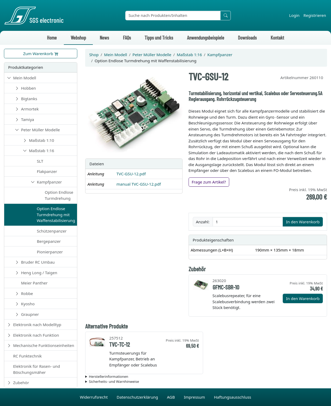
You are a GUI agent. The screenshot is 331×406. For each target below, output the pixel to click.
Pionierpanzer (50, 251)
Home (52, 38)
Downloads (247, 38)
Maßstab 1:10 (41, 140)
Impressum (195, 397)
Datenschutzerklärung (138, 397)
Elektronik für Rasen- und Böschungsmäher (36, 369)
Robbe (27, 293)
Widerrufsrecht (94, 397)
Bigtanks (29, 98)
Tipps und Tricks (159, 38)
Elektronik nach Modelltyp (37, 324)
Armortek (30, 109)
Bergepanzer (49, 241)
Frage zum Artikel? (209, 182)
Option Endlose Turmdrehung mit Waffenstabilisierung (56, 214)
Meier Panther (34, 283)
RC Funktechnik (27, 356)
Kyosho (28, 303)
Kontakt (277, 38)
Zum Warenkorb (40, 53)
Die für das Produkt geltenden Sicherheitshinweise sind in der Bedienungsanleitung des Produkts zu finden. (206, 381)
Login (294, 15)
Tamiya (27, 119)
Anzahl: (202, 221)
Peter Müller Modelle (40, 129)
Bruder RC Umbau (38, 262)
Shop (94, 54)
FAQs (127, 38)
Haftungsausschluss (232, 397)
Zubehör (21, 382)
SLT (40, 161)
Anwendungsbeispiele (205, 38)
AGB (171, 397)
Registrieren (315, 15)
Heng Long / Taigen (39, 272)
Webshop (78, 38)
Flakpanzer (47, 171)
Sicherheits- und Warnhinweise (114, 381)
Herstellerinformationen (108, 376)
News (104, 38)
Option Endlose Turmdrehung (59, 195)
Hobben (28, 88)
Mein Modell (24, 77)
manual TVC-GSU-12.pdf (138, 184)
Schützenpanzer (52, 231)
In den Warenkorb (302, 221)
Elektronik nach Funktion (36, 335)
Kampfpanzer (49, 182)
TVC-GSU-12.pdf (131, 173)
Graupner (30, 314)
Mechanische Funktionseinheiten (43, 345)
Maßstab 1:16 (41, 150)
